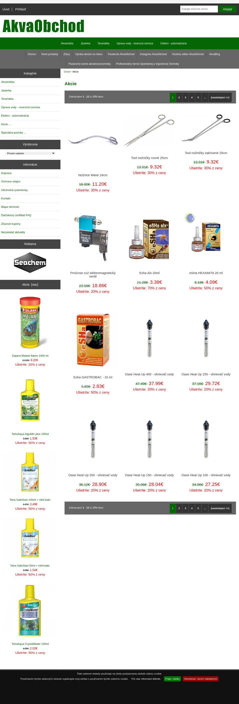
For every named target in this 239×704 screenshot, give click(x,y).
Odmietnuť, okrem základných (200, 678)
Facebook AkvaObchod (121, 54)
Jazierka (85, 43)
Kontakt (5, 198)
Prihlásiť (20, 9)
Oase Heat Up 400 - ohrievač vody (149, 374)
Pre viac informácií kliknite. (146, 678)
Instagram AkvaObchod (153, 54)
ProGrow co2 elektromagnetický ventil (93, 274)
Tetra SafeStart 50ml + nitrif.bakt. (30, 542)
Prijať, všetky (172, 678)
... (205, 97)
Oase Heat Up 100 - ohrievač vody (206, 475)
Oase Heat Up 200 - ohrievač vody (92, 475)
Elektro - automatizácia (173, 43)
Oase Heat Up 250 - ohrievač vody (206, 374)
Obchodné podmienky (14, 190)
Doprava (6, 173)
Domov (32, 54)
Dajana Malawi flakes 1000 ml (30, 326)
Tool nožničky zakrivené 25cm (206, 153)
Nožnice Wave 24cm (92, 175)
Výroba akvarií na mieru (88, 54)
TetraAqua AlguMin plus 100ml (30, 404)
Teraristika (103, 43)
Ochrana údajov (10, 181)
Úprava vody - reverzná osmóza (135, 43)
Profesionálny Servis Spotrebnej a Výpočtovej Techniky (147, 63)
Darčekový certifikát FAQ (16, 215)
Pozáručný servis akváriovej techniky (90, 63)
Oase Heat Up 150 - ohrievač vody (149, 475)
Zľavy (66, 54)
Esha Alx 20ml (149, 273)
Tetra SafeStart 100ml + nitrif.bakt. (30, 476)
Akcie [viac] (30, 284)
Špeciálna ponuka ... (13, 132)
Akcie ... (6, 124)
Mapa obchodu (10, 206)
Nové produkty (50, 54)
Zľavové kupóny (10, 223)
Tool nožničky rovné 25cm (149, 158)
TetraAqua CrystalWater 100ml (30, 614)
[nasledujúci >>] (220, 97)
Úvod (5, 9)
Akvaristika (67, 43)
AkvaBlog (214, 54)
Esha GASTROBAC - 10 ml (93, 377)
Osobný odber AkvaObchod (188, 54)
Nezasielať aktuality (13, 232)
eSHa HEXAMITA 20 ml (206, 273)
